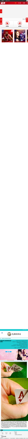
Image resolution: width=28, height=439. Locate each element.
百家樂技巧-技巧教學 (25, 345)
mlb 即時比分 (7, 423)
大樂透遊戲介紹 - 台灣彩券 (15, 341)
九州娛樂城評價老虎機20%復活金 (23, 346)
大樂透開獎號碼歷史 (25, 342)
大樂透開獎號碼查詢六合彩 (20, 342)
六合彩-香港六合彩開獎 (15, 344)
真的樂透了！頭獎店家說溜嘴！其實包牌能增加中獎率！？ (20, 347)
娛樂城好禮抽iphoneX (13, 345)
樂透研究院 (20, 422)
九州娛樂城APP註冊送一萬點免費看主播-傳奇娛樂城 (21, 340)
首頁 (2, 432)
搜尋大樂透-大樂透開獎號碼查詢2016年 (23, 341)
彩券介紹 (6, 432)
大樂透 (10, 432)
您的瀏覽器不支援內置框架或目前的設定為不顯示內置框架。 (14, 21)
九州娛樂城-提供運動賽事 (19, 345)
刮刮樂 (10, 433)
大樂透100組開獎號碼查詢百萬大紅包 (23, 343)
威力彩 (6, 433)
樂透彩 (2, 433)
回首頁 (23, 329)
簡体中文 (26, 329)
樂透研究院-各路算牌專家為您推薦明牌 (23, 344)
